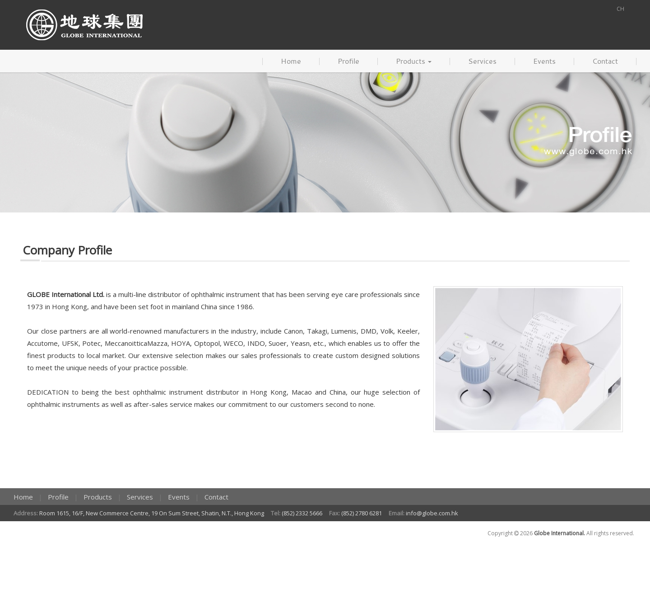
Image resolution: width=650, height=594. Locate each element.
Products (414, 61)
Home (291, 61)
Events (544, 61)
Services (482, 61)
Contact (605, 61)
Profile (348, 61)
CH (620, 9)
